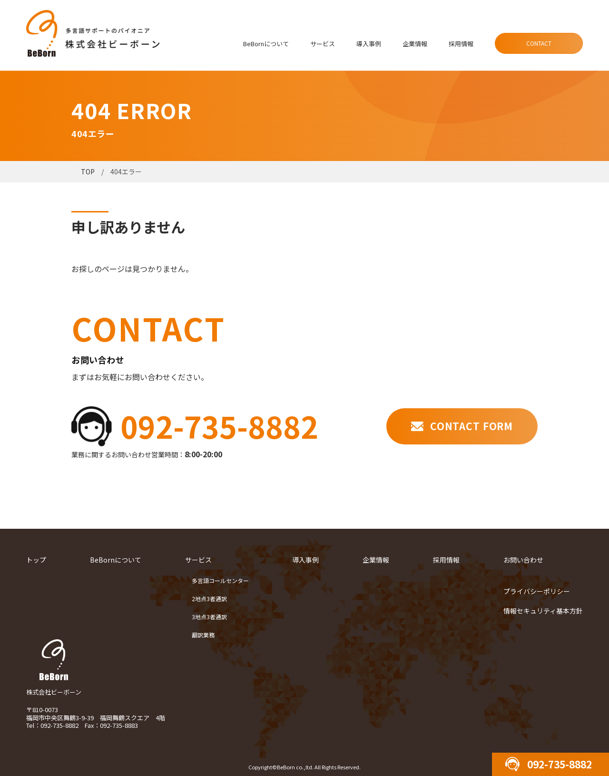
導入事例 (368, 43)
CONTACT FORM (471, 426)
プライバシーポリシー (536, 591)
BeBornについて (266, 43)
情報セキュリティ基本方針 (543, 610)
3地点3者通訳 (209, 617)
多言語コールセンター (220, 580)
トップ (36, 559)
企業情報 (415, 43)
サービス (322, 43)
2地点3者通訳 (209, 599)
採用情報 (461, 43)
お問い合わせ (523, 559)
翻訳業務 (203, 635)
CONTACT (538, 43)
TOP (88, 171)
